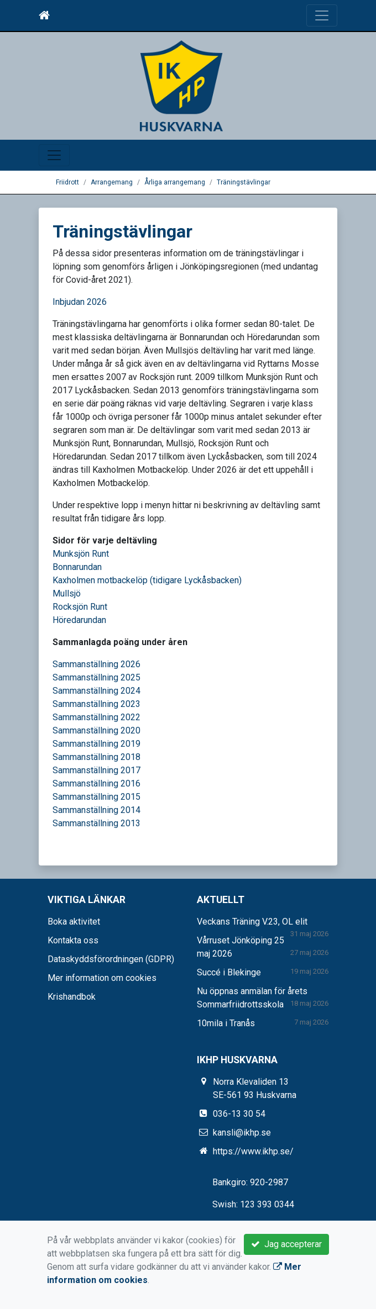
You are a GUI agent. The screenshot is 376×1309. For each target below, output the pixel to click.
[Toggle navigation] (321, 15)
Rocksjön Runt (80, 606)
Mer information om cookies (102, 978)
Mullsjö (67, 593)
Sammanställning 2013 (96, 823)
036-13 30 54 (239, 1114)
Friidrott (67, 182)
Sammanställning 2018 (96, 757)
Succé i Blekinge (229, 972)
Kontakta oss (73, 940)
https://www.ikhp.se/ (253, 1151)
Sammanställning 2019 (96, 743)
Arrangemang (112, 182)
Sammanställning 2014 (96, 810)
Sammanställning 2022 (96, 717)
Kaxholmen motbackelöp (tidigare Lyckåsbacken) (147, 580)
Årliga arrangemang (174, 182)
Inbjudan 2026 (80, 302)
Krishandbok (72, 996)
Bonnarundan (77, 567)
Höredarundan (79, 620)
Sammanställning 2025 (96, 677)
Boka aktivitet (74, 921)
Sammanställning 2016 (96, 783)
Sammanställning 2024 (96, 690)
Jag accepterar (286, 1244)
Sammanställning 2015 (96, 796)
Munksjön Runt (81, 553)
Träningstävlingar (243, 182)
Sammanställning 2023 (96, 704)
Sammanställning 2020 (96, 730)
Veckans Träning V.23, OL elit (252, 921)
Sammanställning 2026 (96, 664)
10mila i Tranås (226, 1023)
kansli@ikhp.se (242, 1132)
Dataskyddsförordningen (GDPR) (111, 959)
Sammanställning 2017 (96, 770)
